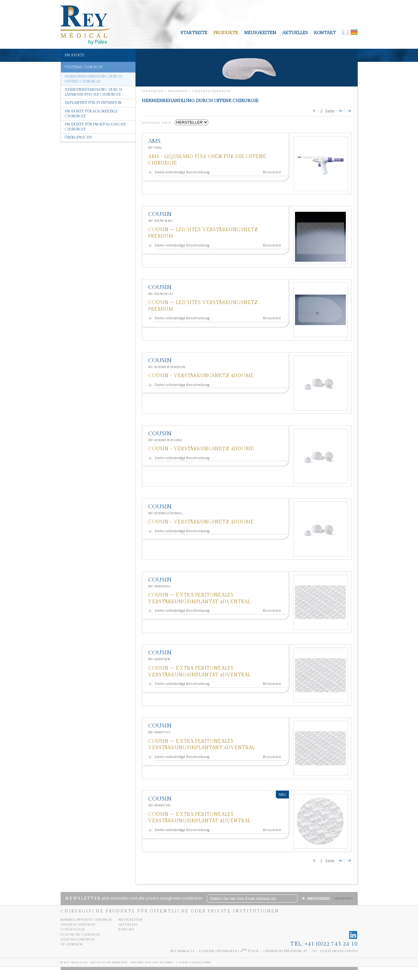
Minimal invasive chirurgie (86, 920)
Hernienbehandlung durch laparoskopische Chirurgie (93, 92)
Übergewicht (78, 138)
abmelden (344, 898)
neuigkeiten (260, 32)
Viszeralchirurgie (78, 924)
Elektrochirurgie (78, 939)
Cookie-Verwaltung (194, 962)
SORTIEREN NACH (158, 123)
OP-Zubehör (72, 944)
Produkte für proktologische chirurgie (95, 126)
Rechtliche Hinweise (109, 962)
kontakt (325, 32)
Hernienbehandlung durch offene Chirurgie (93, 79)
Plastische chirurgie (80, 934)
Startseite (194, 32)
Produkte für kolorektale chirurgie (91, 113)
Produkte (225, 32)
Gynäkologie (73, 929)
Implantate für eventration (93, 103)
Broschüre (272, 172)
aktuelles (295, 32)
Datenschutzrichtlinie (152, 962)
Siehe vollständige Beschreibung (183, 172)
